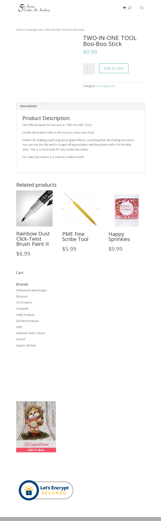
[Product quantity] (89, 68)
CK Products (24, 302)
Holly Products (25, 315)
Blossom (22, 296)
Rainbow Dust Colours (30, 333)
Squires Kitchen (26, 345)
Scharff (20, 339)
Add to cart (113, 68)
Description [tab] (28, 106)
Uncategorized (34, 29)
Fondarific (22, 308)
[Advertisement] (36, 374)
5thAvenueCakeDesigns (31, 290)
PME (19, 327)
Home (19, 29)
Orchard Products (27, 321)
